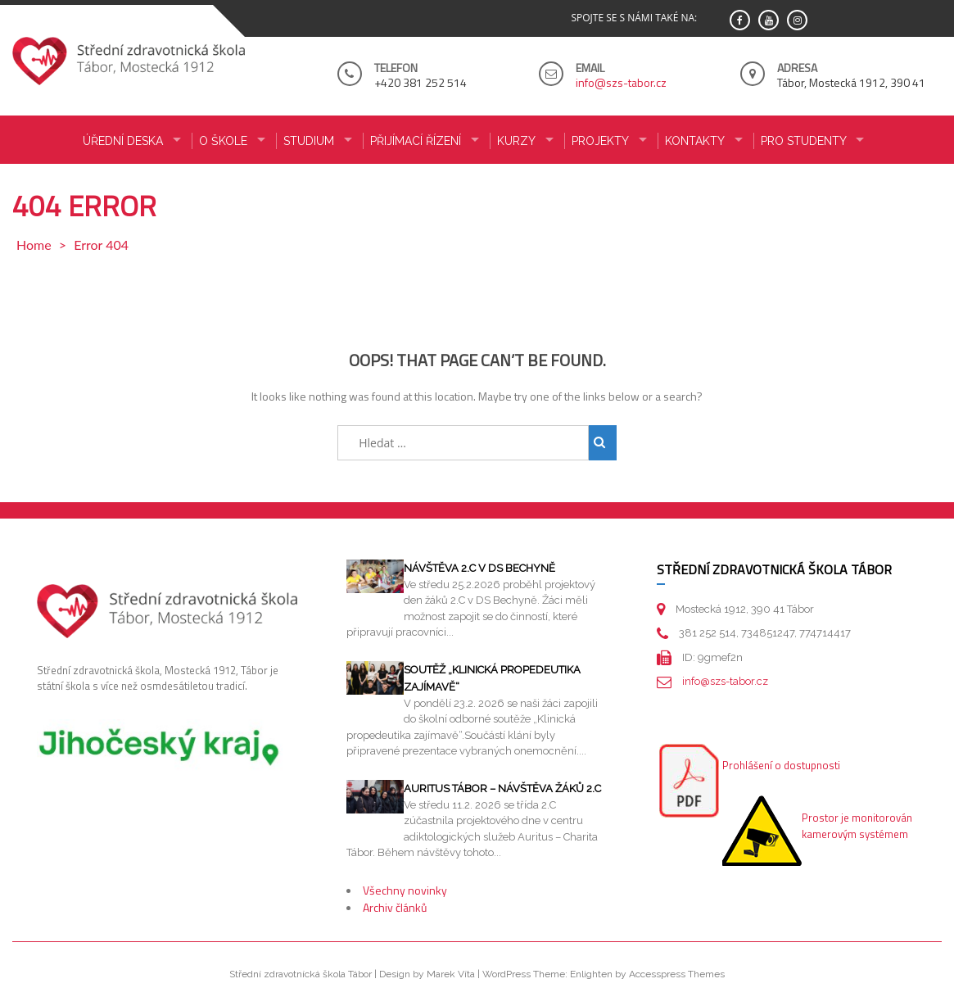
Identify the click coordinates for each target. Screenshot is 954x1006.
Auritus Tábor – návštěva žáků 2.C (502, 788)
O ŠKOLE (223, 140)
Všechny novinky (405, 890)
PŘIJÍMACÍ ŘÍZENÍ (415, 140)
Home (34, 244)
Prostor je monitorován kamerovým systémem (857, 825)
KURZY (516, 140)
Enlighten (591, 974)
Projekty (600, 140)
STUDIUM (308, 140)
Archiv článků (395, 907)
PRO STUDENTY (804, 140)
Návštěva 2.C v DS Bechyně (479, 568)
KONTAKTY (695, 140)
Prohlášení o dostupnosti (781, 765)
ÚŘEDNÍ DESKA (123, 140)
